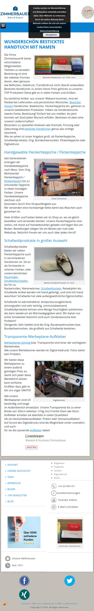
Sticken (58, 470)
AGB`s (60, 603)
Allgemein (59, 463)
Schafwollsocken (51, 288)
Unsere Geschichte (18, 470)
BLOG (10, 501)
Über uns (36, 603)
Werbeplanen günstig (17, 342)
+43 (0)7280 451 (66, 486)
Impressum (14, 483)
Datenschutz (71, 603)
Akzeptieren (51, 35)
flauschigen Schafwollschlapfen (16, 279)
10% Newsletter (17, 495)
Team (10, 476)
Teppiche (59, 466)
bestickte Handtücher (38, 129)
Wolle (57, 478)
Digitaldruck (60, 474)
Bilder (11, 489)
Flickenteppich (13, 181)
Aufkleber (36, 430)
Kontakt (12, 464)
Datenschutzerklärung (49, 31)
